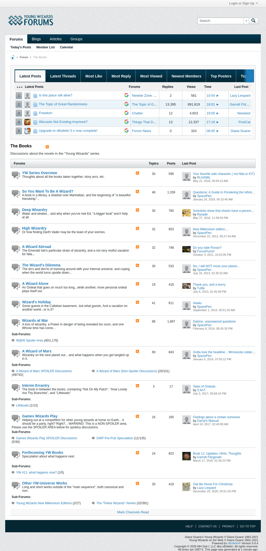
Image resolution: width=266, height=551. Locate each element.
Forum (24, 57)
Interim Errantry (35, 385)
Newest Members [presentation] (186, 76)
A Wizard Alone (35, 283)
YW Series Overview (39, 173)
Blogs (36, 39)
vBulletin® (234, 543)
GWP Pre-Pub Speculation (114, 438)
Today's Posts (20, 47)
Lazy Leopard (240, 95)
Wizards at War (35, 320)
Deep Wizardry (34, 210)
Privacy (228, 526)
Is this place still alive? (55, 95)
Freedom (45, 113)
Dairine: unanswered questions (214, 321)
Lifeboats (22, 405)
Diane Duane (240, 131)
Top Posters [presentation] (221, 76)
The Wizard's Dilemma (41, 265)
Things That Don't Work (149, 122)
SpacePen (204, 196)
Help (189, 526)
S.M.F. (201, 390)
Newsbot (243, 113)
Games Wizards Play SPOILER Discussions (46, 438)
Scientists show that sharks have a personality (225, 211)
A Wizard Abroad (36, 247)
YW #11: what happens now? (36, 472)
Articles (56, 39)
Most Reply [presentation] (121, 76)
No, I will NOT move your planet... (216, 266)
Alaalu (197, 303)
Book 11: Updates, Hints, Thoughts (217, 453)
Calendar (66, 47)
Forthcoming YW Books (42, 452)
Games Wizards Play (40, 416)
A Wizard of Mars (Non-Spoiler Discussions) (126, 371)
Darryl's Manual (208, 421)
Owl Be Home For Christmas (213, 484)
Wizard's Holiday (36, 302)
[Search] (223, 20)
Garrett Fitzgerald (243, 104)
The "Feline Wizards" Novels (116, 503)
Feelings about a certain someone (216, 417)
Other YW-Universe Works (44, 483)
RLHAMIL (204, 177)
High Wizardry (34, 228)
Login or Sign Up (243, 3)
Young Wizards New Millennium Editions (44, 503)
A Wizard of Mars (36, 351)
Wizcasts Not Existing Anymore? (63, 122)
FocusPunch (206, 251)
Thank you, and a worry (209, 284)
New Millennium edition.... (211, 229)
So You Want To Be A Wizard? (47, 191)
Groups (76, 39)
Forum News (141, 131)
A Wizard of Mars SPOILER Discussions (44, 371)
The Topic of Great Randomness (63, 104)
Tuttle (201, 288)
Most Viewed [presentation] (151, 76)
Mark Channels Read (133, 512)
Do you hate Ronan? (207, 248)
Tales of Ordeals (204, 386)
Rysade (202, 214)
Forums (16, 39)
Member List (45, 47)
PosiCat (244, 122)
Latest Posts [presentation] (30, 76)
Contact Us (207, 526)
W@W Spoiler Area (29, 340)
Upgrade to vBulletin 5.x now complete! (68, 131)
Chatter (137, 113)
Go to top (248, 526)
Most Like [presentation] (93, 76)
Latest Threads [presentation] (63, 76)
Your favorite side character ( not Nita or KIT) (224, 174)
